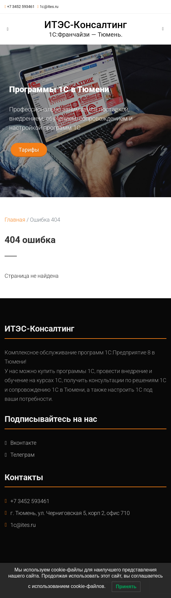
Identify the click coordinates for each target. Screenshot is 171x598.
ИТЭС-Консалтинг (85, 25)
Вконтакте (23, 443)
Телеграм (22, 454)
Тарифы (29, 150)
